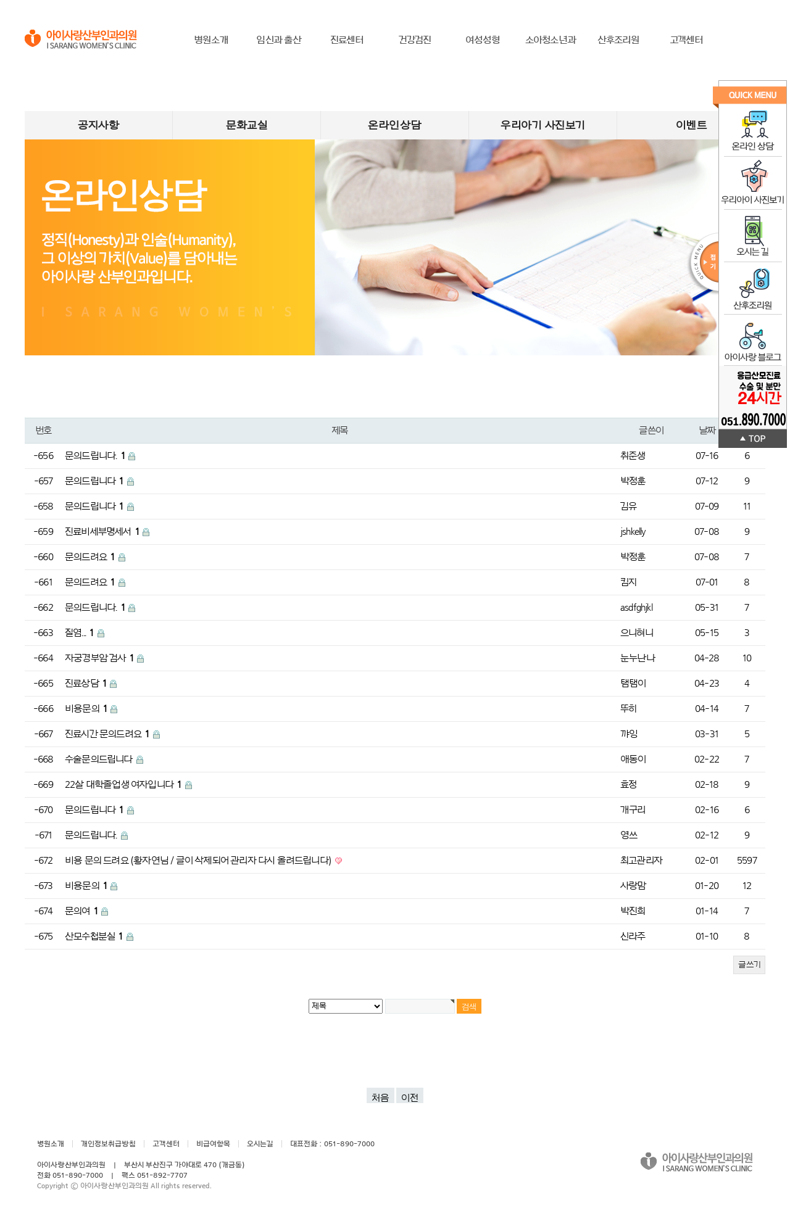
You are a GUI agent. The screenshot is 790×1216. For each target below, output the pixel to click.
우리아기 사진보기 (543, 125)
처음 (380, 1098)
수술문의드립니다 (100, 759)
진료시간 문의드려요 (108, 734)
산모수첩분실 (95, 936)
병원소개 (211, 40)
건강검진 (415, 40)
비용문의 (87, 709)
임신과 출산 (278, 40)
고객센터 (687, 40)
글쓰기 (749, 965)
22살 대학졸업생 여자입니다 (124, 785)
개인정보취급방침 (108, 1144)
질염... (80, 633)
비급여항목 (213, 1144)
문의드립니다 (95, 481)
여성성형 (483, 40)
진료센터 (347, 40)
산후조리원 (618, 40)
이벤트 (691, 125)
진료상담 (86, 684)
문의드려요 (91, 557)
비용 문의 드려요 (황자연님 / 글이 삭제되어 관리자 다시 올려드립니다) (199, 861)
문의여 (82, 911)
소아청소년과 (550, 40)
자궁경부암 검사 (100, 658)
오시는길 (260, 1144)
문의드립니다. (96, 456)
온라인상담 (395, 125)
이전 (409, 1098)
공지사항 (98, 125)
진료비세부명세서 (103, 532)
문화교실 (246, 125)
